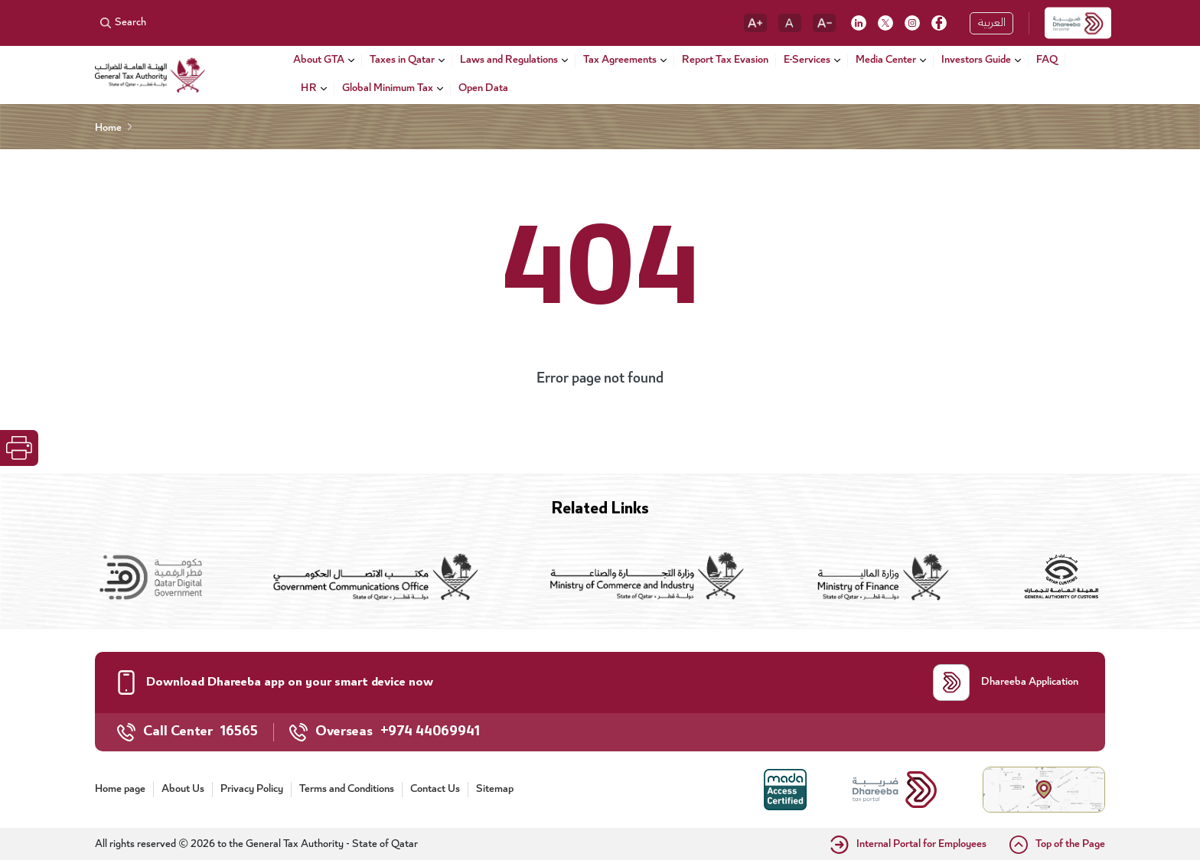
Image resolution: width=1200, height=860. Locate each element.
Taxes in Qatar (402, 60)
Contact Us (435, 789)
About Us (182, 789)
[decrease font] (824, 23)
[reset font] (789, 23)
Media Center (886, 60)
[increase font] (755, 23)
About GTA (318, 60)
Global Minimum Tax (387, 89)
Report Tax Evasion (725, 61)
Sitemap (495, 789)
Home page (120, 789)
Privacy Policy (251, 789)
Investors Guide (976, 60)
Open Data (483, 89)
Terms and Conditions (346, 789)
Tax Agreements (620, 60)
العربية (991, 23)
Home (108, 128)
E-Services (807, 60)
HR (309, 89)
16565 (239, 732)
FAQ (1047, 61)
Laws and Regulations (509, 60)
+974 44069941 (430, 732)
